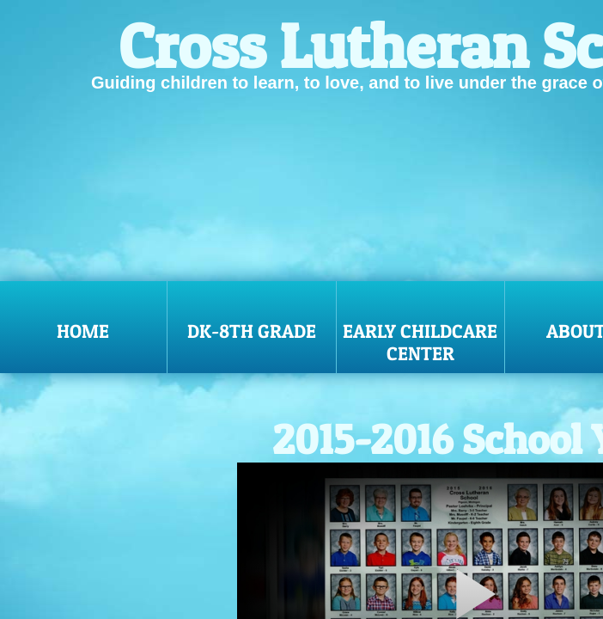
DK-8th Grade (251, 331)
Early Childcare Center (420, 342)
